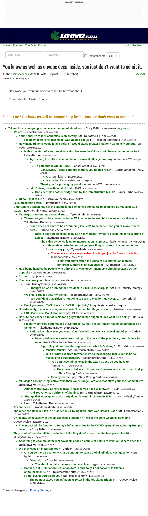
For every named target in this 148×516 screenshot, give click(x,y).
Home (6, 45)
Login (127, 45)
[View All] (125, 128)
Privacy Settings (40, 490)
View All (140, 74)
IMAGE (17, 211)
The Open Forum (35, 45)
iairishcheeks (21, 74)
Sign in (113, 55)
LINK (80, 128)
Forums (17, 45)
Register (137, 45)
